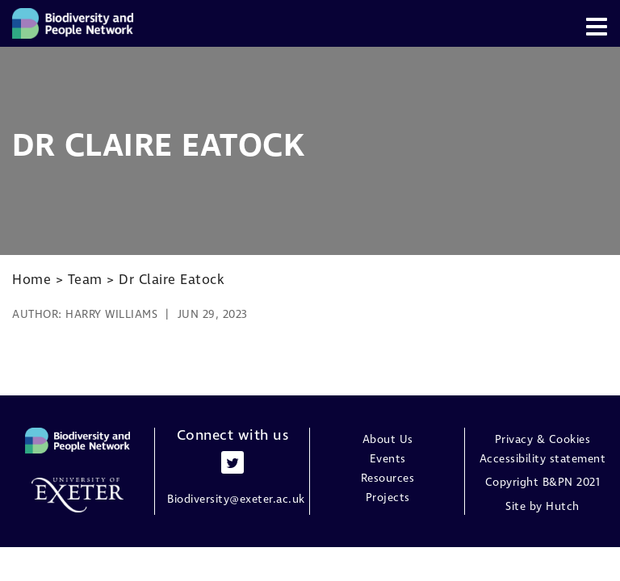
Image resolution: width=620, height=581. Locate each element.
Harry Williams (111, 314)
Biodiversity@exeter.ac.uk (236, 499)
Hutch (563, 506)
